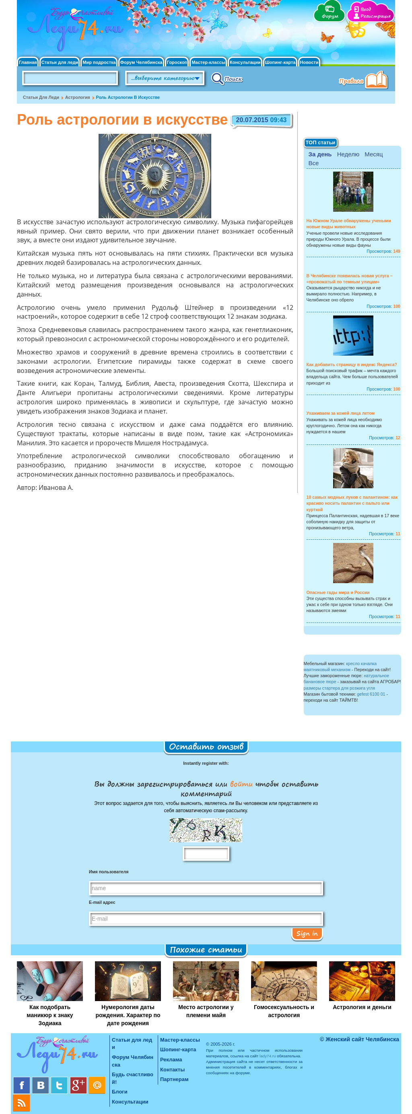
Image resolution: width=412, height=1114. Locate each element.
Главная (28, 62)
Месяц (374, 154)
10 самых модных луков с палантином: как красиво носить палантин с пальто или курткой (352, 503)
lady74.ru (268, 1056)
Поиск (227, 78)
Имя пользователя (108, 871)
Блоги (120, 1092)
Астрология (77, 97)
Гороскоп (177, 62)
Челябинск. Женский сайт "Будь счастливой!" (74, 31)
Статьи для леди (59, 62)
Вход (365, 9)
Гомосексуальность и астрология (284, 1011)
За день (320, 154)
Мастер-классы (208, 62)
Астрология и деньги (362, 1007)
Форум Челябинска (141, 62)
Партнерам (174, 1079)
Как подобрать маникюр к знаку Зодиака (50, 1015)
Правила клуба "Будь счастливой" (365, 81)
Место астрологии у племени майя (205, 1011)
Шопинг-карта (280, 62)
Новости (309, 62)
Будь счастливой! (132, 1078)
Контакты (172, 1070)
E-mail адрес (102, 902)
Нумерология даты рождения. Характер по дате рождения (127, 1015)
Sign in (307, 933)
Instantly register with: (206, 763)
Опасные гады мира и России (338, 592)
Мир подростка (98, 62)
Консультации (245, 62)
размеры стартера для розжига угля (339, 688)
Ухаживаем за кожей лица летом (341, 413)
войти (241, 784)
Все (314, 163)
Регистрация (375, 16)
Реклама (171, 1060)
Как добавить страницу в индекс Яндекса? (352, 364)
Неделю (348, 154)
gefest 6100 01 (371, 694)
